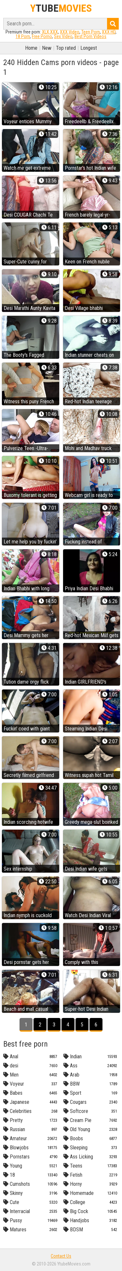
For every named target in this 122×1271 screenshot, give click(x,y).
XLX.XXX (50, 31)
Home (31, 48)
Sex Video (63, 36)
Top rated (66, 48)
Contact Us (61, 1256)
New (46, 48)
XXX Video (69, 31)
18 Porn (23, 36)
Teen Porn (90, 31)
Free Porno (42, 36)
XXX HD (108, 31)
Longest (88, 48)
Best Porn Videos (90, 36)
